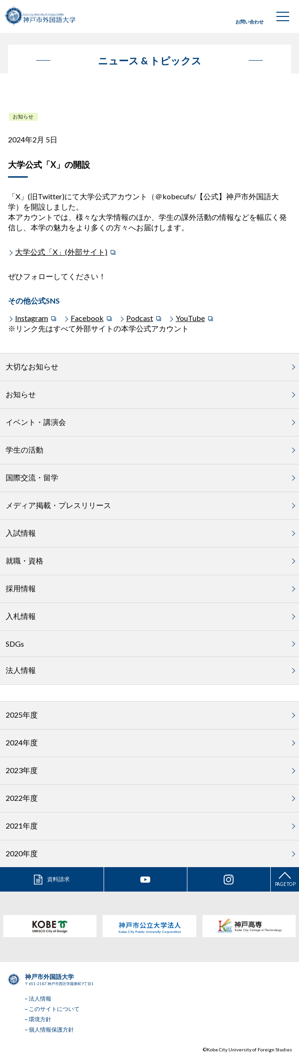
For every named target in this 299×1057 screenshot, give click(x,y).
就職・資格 (24, 560)
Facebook (87, 317)
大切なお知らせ (32, 366)
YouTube (190, 317)
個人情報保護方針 (51, 1029)
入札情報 (21, 615)
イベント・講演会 (36, 421)
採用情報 (21, 588)
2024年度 (22, 742)
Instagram (31, 317)
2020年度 (22, 853)
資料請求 (58, 879)
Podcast (139, 317)
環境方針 (40, 1019)
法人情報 (21, 670)
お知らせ (23, 116)
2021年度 (22, 825)
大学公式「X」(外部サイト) (61, 251)
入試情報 (21, 532)
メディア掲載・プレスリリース (58, 505)
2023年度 (22, 770)
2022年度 (22, 797)
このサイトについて (54, 1008)
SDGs (15, 643)
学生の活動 (24, 449)
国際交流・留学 (32, 477)
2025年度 (22, 714)
